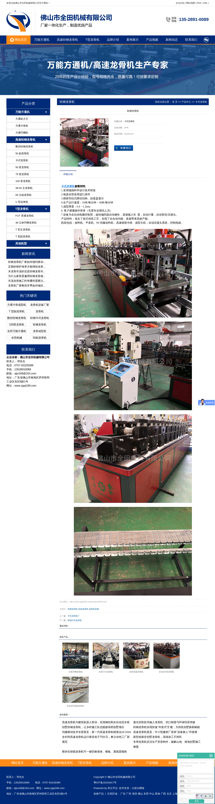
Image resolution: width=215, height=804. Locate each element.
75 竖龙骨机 (22, 174)
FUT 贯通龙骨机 (25, 215)
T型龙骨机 (92, 39)
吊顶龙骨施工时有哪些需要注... (26, 280)
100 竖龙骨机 (23, 181)
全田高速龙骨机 (136, 672)
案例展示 (132, 39)
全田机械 (16, 337)
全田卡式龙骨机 (106, 672)
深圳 (134, 793)
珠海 (157, 793)
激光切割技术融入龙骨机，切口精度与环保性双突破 (164, 722)
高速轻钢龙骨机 (67, 39)
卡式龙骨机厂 (74, 616)
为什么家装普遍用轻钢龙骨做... (26, 276)
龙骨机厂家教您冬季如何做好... (26, 285)
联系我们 (191, 39)
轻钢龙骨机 (39, 324)
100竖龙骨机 (16, 324)
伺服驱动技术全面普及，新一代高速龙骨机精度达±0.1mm (96, 732)
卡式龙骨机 (22, 160)
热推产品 (99, 793)
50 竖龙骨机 (22, 167)
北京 (169, 793)
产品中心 (186, 101)
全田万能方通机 (16, 331)
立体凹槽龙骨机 (75, 672)
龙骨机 (40, 311)
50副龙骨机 (40, 337)
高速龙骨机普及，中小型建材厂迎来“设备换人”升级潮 (165, 732)
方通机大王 (22, 118)
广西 (163, 793)
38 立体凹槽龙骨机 (26, 222)
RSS (199, 3)
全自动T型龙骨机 (166, 672)
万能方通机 (41, 39)
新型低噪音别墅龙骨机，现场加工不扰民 (157, 736)
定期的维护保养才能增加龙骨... (26, 266)
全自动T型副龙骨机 (75, 706)
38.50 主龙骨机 (24, 188)
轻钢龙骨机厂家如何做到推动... (26, 261)
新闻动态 (172, 39)
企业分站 (180, 3)
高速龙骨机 (83, 609)
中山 (151, 793)
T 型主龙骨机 (23, 229)
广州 (128, 793)
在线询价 (123, 148)
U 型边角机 (22, 201)
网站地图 (190, 3)
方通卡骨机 (22, 125)
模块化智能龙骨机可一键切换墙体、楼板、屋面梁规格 (94, 751)
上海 (174, 793)
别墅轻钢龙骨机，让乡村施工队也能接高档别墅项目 (93, 727)
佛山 (140, 793)
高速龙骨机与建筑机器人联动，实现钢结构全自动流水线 (96, 722)
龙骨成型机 (39, 331)
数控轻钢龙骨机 (24, 146)
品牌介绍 (113, 39)
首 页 (175, 101)
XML (205, 3)
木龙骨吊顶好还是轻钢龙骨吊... (26, 271)
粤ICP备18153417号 (105, 782)
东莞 (146, 793)
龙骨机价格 (94, 609)
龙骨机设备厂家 (39, 304)
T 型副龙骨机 (23, 236)
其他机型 (21, 243)
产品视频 (152, 39)
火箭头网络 (138, 788)
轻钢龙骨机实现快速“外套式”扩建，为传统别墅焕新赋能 (166, 727)
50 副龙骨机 (22, 153)
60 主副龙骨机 (24, 194)
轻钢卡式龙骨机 (39, 318)
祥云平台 (113, 788)
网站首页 (18, 40)
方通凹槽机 (22, 132)
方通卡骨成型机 (16, 304)
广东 (122, 793)
